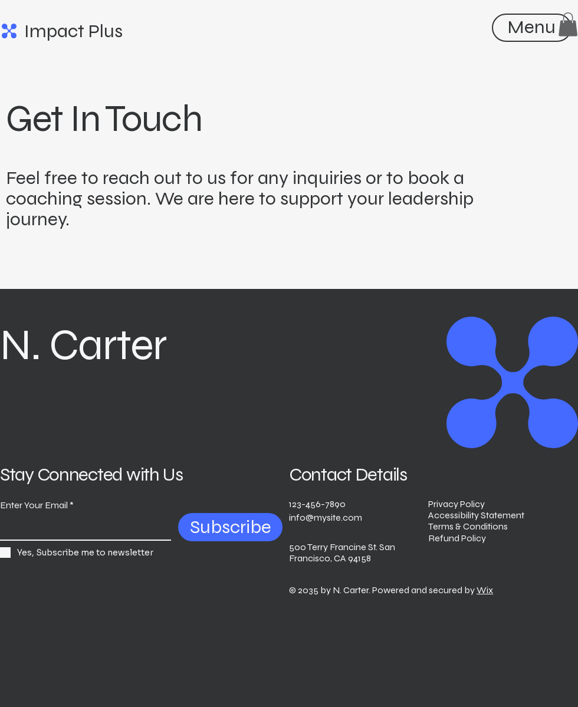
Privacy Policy (456, 503)
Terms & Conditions (468, 526)
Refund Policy (457, 538)
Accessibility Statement (476, 515)
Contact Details (348, 474)
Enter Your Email (34, 505)
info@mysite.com (325, 517)
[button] (568, 24)
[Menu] (531, 26)
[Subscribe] (230, 527)
